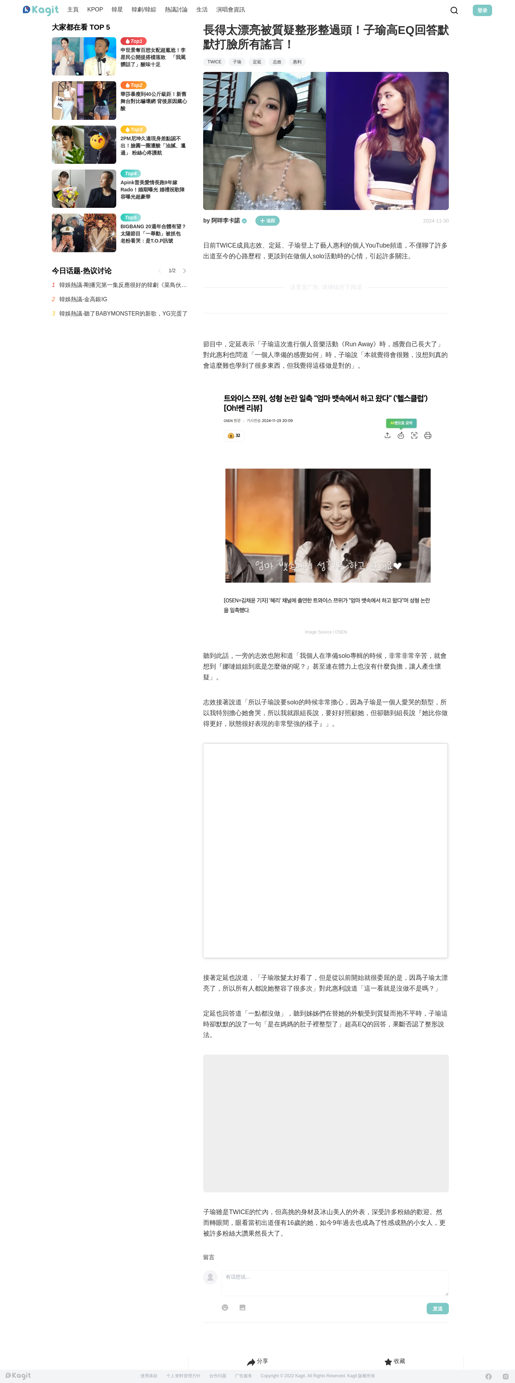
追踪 (267, 220)
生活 (202, 9)
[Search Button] (454, 10)
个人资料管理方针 (183, 1375)
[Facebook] (488, 1376)
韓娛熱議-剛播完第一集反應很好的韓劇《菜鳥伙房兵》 (124, 285)
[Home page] (41, 11)
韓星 (117, 9)
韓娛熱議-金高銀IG (83, 299)
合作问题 (217, 1375)
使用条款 (149, 1375)
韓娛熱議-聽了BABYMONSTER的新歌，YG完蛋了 (123, 314)
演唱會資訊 (230, 9)
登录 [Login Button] (482, 10)
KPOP (95, 9)
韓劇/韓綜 (144, 9)
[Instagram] (505, 1376)
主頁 (73, 9)
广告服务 (243, 1375)
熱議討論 (176, 9)
